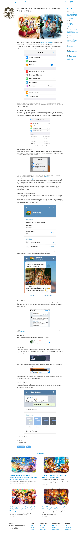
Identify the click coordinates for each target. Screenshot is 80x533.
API (20, 2)
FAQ (11, 2)
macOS (54, 527)
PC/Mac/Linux (55, 525)
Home (6, 2)
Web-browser (55, 529)
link (25, 366)
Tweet (28, 446)
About (32, 523)
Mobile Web (43, 529)
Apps (16, 2)
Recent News (71, 8)
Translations (68, 527)
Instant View (68, 529)
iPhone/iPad (43, 525)
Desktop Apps (56, 523)
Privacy (32, 527)
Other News (40, 453)
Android (42, 527)
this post (47, 176)
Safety (25, 2)
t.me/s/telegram (22, 331)
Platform (67, 523)
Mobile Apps (43, 523)
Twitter (73, 1)
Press (32, 529)
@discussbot (35, 179)
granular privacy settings (46, 42)
